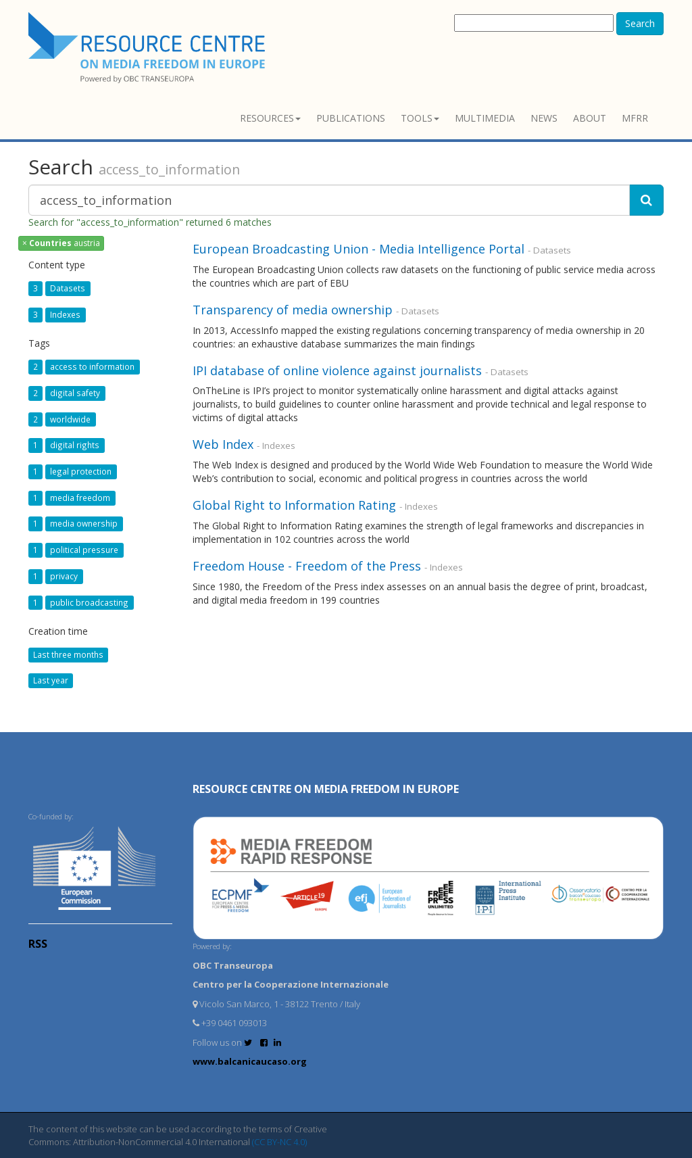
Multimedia (485, 118)
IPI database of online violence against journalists (337, 370)
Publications (350, 118)
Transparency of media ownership (293, 309)
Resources (270, 118)
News (544, 118)
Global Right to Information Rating (294, 505)
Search (640, 23)
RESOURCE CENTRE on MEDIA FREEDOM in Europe (326, 788)
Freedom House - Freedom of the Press (307, 566)
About (589, 118)
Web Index (223, 444)
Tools (420, 118)
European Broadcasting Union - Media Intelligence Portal (358, 249)
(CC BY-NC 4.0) (279, 1142)
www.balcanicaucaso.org (250, 1061)
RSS (37, 943)
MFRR (635, 118)
